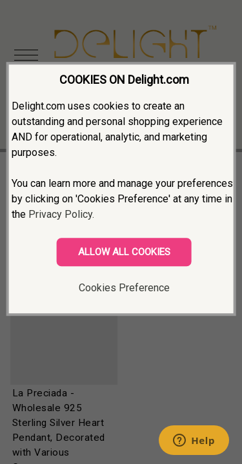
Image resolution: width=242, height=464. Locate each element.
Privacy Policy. (61, 214)
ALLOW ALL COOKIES (124, 252)
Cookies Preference (124, 288)
